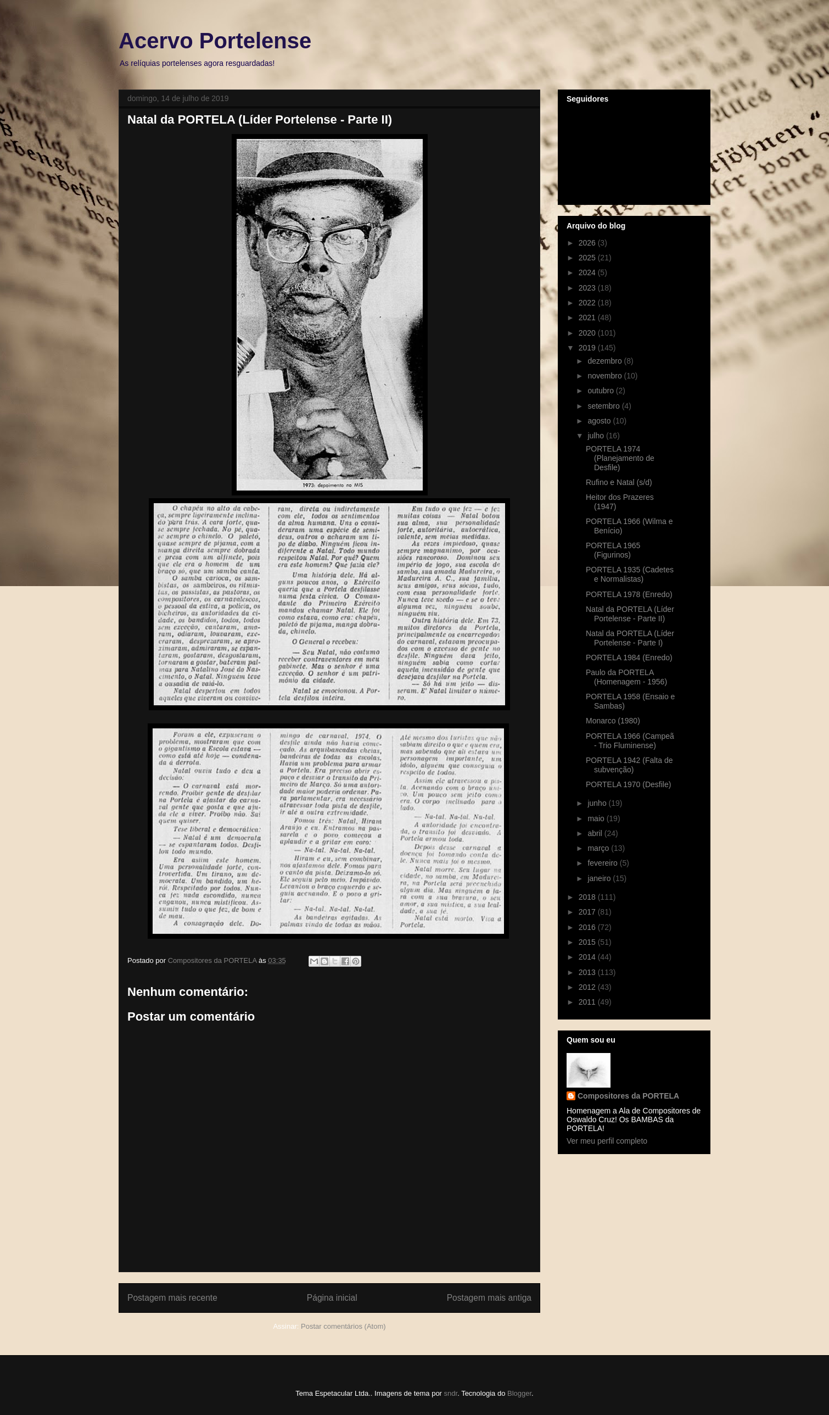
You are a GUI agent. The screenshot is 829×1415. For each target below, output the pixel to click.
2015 (588, 942)
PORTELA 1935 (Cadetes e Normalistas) (630, 574)
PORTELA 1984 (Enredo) (629, 657)
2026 (588, 242)
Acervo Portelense (215, 41)
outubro (601, 390)
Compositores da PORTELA (628, 1095)
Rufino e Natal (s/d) (619, 482)
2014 (588, 956)
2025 (588, 257)
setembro (604, 406)
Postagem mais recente (172, 1297)
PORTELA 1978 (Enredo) (629, 594)
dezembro (605, 360)
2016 (588, 927)
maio (596, 818)
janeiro (600, 878)
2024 (588, 272)
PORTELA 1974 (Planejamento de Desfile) (620, 458)
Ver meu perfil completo (607, 1141)
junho (597, 803)
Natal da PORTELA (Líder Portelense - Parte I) (630, 638)
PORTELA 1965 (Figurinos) (613, 550)
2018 (588, 897)
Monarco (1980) (613, 720)
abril (595, 833)
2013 (588, 972)
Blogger (519, 1393)
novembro (605, 375)
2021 (588, 317)
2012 (588, 987)
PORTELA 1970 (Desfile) (628, 784)
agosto (600, 420)
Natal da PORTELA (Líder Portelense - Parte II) (630, 614)
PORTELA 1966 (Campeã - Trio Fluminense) (630, 741)
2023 (588, 287)
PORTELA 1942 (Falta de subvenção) (629, 765)
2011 (588, 1002)
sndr (451, 1393)
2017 (588, 911)
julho (596, 435)
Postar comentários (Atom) (343, 1326)
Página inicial (332, 1297)
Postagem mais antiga (489, 1297)
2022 (588, 302)
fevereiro (603, 863)
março (599, 848)
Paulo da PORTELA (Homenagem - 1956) (626, 677)
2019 (588, 347)
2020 (588, 332)
